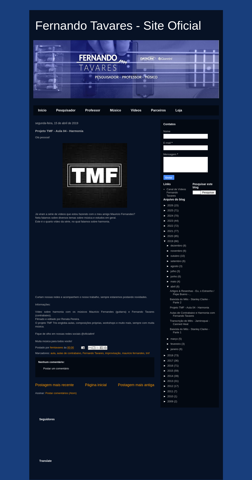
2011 (170, 391)
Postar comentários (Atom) (61, 393)
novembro (176, 250)
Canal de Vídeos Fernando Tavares (176, 192)
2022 (170, 225)
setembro (176, 261)
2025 (170, 210)
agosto (174, 266)
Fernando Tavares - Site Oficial (118, 25)
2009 (170, 401)
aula (52, 353)
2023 (170, 220)
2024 (170, 215)
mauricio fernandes (133, 353)
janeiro (174, 349)
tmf (148, 353)
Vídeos (136, 110)
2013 (170, 381)
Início (42, 110)
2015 (170, 370)
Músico (115, 110)
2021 (170, 231)
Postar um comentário (56, 368)
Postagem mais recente (54, 385)
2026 (170, 205)
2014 (170, 375)
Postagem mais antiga (136, 385)
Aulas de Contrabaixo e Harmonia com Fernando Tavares (192, 314)
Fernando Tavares (93, 353)
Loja (179, 110)
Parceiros (158, 110)
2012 (170, 386)
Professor (92, 110)
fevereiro (175, 343)
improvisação (113, 353)
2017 (170, 360)
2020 (170, 236)
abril (173, 286)
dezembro (176, 245)
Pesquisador (65, 110)
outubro (175, 255)
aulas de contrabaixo (69, 353)
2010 (170, 396)
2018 (170, 355)
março (174, 338)
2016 (170, 365)
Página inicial (96, 385)
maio (173, 281)
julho (173, 271)
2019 (170, 241)
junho (174, 276)
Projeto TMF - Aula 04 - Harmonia (189, 307)
